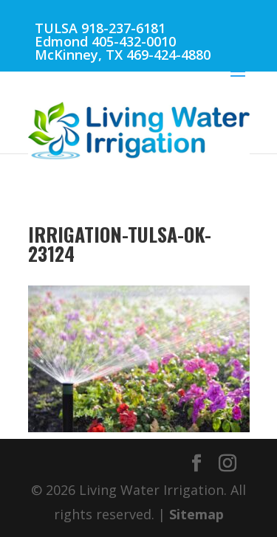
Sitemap (196, 514)
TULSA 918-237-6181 (100, 28)
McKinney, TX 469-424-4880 (123, 54)
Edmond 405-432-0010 (105, 41)
